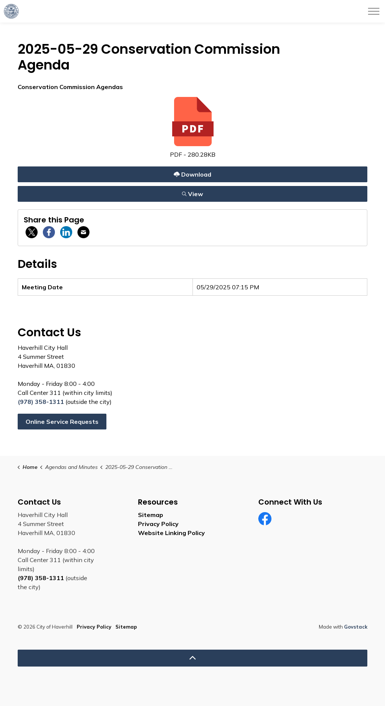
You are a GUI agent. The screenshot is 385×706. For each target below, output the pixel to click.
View (192, 193)
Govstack (355, 627)
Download (192, 174)
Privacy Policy (158, 524)
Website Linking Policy (171, 533)
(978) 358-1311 (41, 401)
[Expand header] (373, 11)
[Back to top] (192, 658)
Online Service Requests (62, 421)
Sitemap (150, 515)
